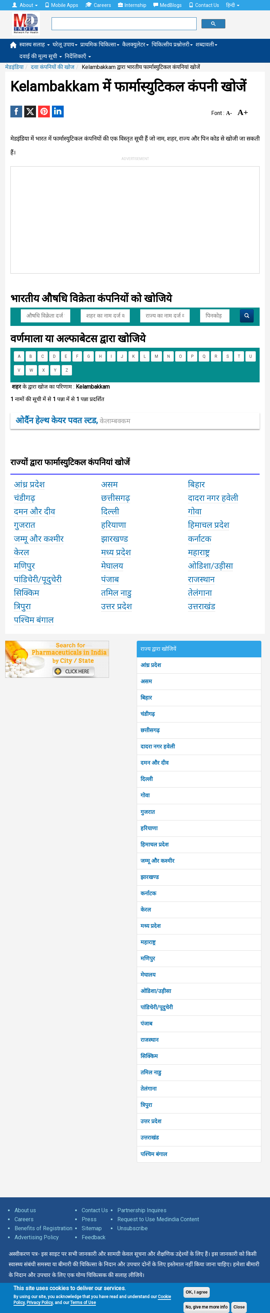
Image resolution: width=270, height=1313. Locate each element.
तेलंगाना (148, 1088)
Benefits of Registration (43, 1228)
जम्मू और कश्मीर (157, 861)
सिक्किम (149, 1056)
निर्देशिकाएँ (78, 56)
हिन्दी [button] (233, 5)
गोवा (145, 795)
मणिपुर (148, 958)
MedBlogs (167, 5)
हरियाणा (149, 828)
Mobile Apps (61, 5)
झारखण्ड (150, 877)
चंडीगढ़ (148, 714)
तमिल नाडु (151, 1072)
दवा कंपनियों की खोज (52, 67)
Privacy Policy (40, 1302)
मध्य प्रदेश (151, 926)
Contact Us (204, 5)
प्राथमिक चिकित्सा (99, 44)
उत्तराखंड (150, 1137)
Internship (132, 5)
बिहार (146, 697)
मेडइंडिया (14, 67)
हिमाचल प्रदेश (155, 844)
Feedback (94, 1237)
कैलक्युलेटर (135, 44)
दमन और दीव (155, 763)
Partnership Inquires (141, 1210)
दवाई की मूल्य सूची (40, 56)
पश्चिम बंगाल (154, 1154)
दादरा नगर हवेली (158, 746)
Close (239, 1307)
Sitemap (92, 1228)
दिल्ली (147, 779)
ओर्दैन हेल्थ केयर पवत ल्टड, (73, 420)
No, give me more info (206, 1307)
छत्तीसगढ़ (150, 730)
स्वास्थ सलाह (34, 44)
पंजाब (146, 1023)
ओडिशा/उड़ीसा (156, 991)
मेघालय (148, 975)
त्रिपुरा (146, 1105)
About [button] (25, 5)
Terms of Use (83, 1302)
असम (146, 681)
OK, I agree (196, 1292)
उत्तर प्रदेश (151, 1121)
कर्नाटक (148, 893)
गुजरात (148, 812)
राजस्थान (150, 1040)
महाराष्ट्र (148, 942)
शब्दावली (206, 44)
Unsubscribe (132, 1228)
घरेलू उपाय (65, 44)
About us (25, 1210)
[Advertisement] (114, 218)
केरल (146, 909)
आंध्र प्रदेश (151, 665)
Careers (98, 5)
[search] (123, 23)
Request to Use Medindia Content (158, 1219)
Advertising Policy (37, 1237)
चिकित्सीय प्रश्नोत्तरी (172, 44)
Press (89, 1219)
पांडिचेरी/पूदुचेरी (157, 1007)
